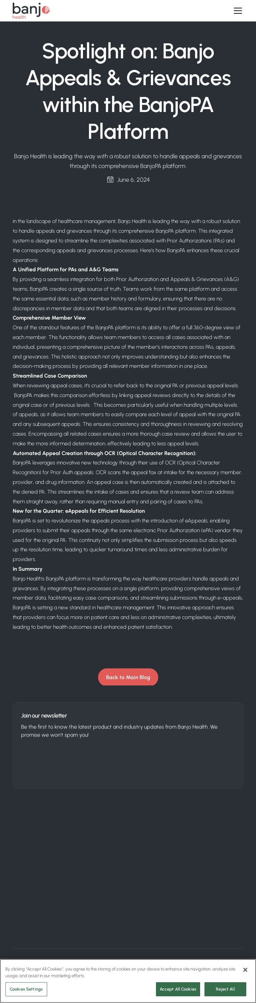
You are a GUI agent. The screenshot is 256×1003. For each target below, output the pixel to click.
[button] (236, 11)
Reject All (225, 989)
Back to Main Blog (128, 678)
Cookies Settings (26, 989)
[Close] (245, 969)
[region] (128, 981)
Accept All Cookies (178, 989)
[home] (31, 11)
